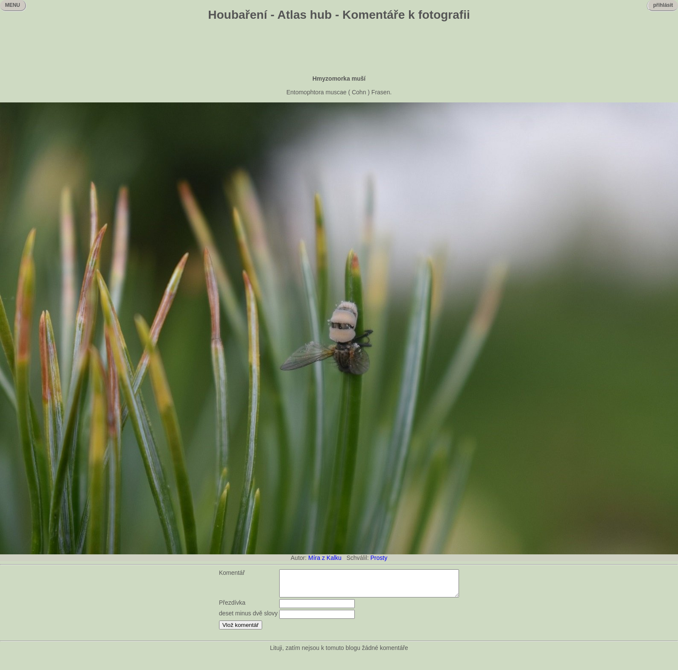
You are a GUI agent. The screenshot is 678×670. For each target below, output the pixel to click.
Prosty (379, 557)
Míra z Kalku (325, 557)
